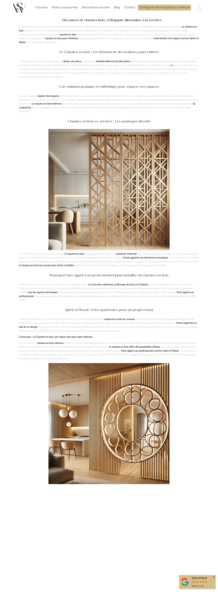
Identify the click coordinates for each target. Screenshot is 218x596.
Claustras (41, 7)
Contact (129, 7)
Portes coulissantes (65, 7)
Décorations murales (96, 7)
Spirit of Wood (199, 578)
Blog (117, 7)
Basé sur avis (198, 586)
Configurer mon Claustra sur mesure (164, 7)
